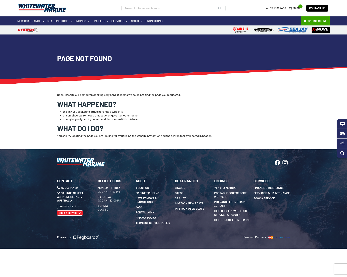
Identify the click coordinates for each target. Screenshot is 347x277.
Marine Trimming (147, 193)
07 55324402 (276, 8)
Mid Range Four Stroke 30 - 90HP (230, 203)
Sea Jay (180, 198)
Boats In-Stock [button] (57, 21)
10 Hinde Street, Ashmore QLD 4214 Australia (70, 196)
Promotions (153, 21)
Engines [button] (80, 21)
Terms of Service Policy (153, 222)
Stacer (180, 187)
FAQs (139, 207)
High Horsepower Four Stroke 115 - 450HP (230, 212)
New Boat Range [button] (29, 21)
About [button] (134, 21)
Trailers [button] (98, 21)
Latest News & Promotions (146, 200)
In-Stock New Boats (189, 203)
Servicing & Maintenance (272, 193)
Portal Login (145, 212)
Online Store (315, 21)
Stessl (180, 193)
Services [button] (117, 21)
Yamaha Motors (225, 187)
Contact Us (317, 8)
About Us (142, 187)
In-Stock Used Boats (189, 208)
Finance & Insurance (269, 187)
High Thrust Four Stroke (232, 220)
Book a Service (70, 212)
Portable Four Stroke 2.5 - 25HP (230, 194)
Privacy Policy (146, 217)
